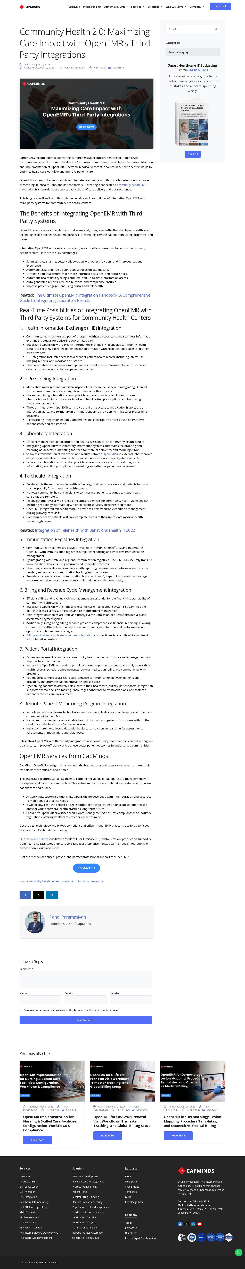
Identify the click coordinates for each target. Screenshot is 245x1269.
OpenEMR (74, 6)
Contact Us (131, 1227)
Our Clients (131, 1233)
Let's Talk (221, 6)
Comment (27, 969)
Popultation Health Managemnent (91, 1207)
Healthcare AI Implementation (88, 1212)
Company (197, 7)
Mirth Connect (27, 1212)
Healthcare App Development (36, 1237)
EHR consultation (29, 1186)
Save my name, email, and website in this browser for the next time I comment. (72, 1010)
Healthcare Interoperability (34, 1202)
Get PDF (192, 154)
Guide (128, 1196)
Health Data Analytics (84, 1222)
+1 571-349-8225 (199, 1201)
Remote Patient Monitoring (87, 1202)
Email (69, 993)
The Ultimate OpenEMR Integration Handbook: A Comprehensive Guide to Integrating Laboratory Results (85, 297)
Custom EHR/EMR (116, 7)
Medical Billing (92, 6)
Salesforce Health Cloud (85, 1237)
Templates (131, 1191)
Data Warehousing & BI (85, 1227)
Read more (37, 1140)
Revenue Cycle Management (88, 1181)
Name (24, 993)
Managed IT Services (31, 1227)
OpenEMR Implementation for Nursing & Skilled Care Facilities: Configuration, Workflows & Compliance (50, 1123)
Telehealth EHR (28, 1181)
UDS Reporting (28, 1222)
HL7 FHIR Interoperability (33, 1207)
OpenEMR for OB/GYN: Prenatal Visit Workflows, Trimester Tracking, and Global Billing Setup (121, 1121)
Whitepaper (131, 1181)
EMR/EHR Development (85, 1176)
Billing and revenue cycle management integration (59, 635)
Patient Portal (79, 1191)
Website (114, 993)
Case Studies (132, 1186)
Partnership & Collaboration (140, 1238)
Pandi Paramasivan (74, 67)
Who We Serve (176, 7)
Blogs (128, 1176)
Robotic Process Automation (88, 1232)
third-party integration (90, 881)
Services (138, 7)
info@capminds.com (197, 1205)
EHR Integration (28, 1196)
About (128, 1222)
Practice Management (84, 1186)
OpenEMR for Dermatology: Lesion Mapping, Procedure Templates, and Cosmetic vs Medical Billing (192, 1121)
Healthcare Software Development (39, 1232)
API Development (29, 1217)
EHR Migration (27, 1191)
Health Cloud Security (84, 1217)
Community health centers (43, 881)
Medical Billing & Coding (85, 1196)
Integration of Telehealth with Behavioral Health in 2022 (85, 530)
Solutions (155, 7)
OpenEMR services (38, 839)
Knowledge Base (134, 1202)
